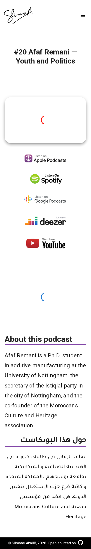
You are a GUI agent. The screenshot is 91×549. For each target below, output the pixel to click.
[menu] (82, 16)
